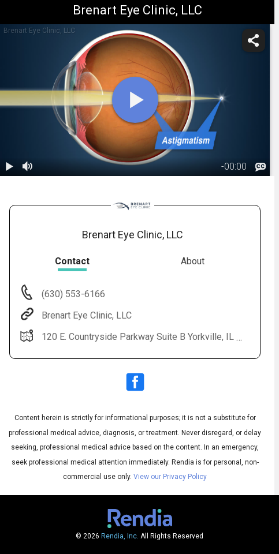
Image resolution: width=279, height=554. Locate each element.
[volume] (27, 167)
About (192, 261)
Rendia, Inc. (120, 536)
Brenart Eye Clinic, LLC (85, 315)
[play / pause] (9, 167)
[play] (135, 100)
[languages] (260, 167)
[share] (253, 40)
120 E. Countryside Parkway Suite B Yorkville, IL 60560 (150, 336)
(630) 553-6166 (72, 294)
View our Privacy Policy (170, 477)
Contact (72, 261)
